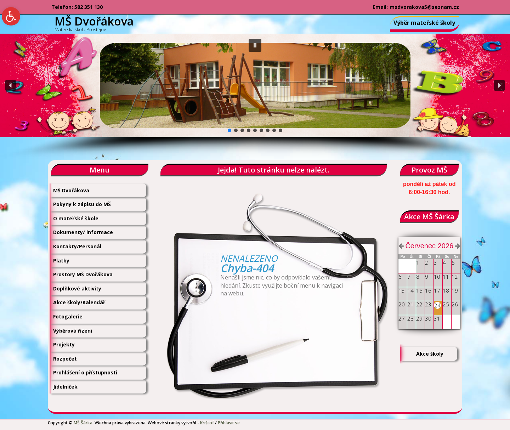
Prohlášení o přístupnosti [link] (85, 372)
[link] (11, 16)
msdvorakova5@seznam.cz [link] (424, 7)
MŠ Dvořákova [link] (71, 190)
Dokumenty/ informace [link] (83, 232)
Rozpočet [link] (65, 358)
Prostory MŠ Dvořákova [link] (83, 274)
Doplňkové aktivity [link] (77, 288)
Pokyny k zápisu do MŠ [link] (82, 204)
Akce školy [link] (429, 353)
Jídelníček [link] (65, 386)
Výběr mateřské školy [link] (424, 23)
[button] (255, 45)
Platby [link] (61, 260)
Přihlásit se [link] (229, 423)
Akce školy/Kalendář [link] (79, 302)
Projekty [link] (64, 344)
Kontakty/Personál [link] (77, 246)
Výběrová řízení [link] (72, 330)
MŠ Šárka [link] (83, 423)
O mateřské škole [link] (75, 218)
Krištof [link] (207, 423)
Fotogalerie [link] (68, 316)
